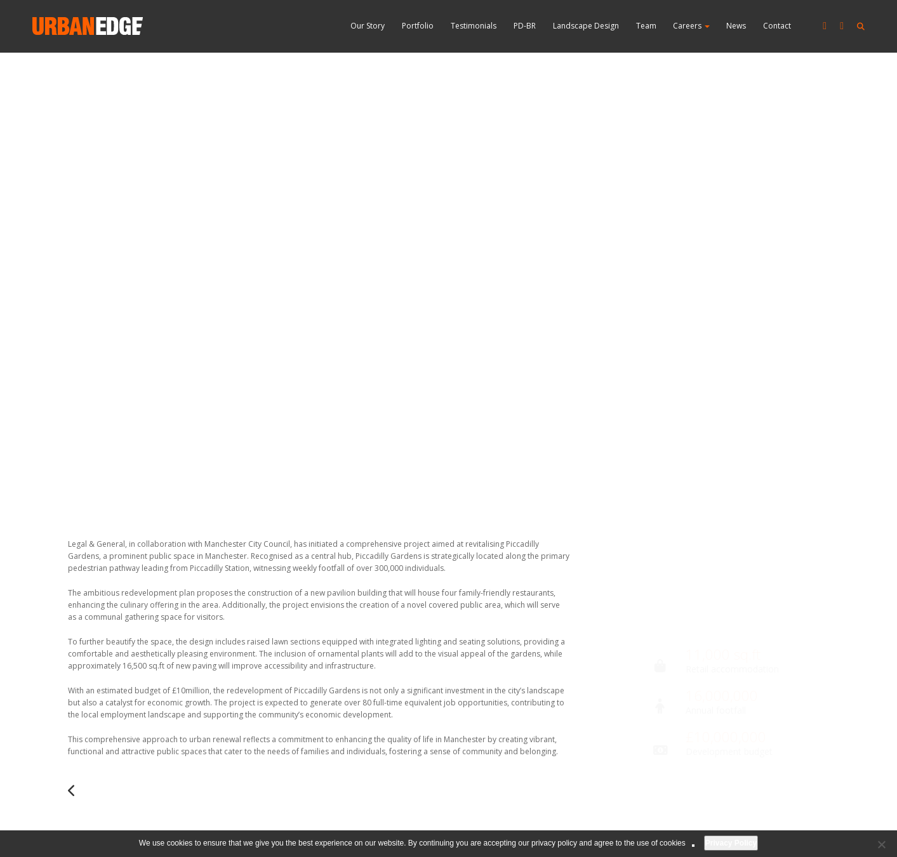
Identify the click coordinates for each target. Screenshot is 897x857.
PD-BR (525, 25)
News (736, 25)
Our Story (367, 25)
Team (646, 25)
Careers (691, 25)
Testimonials (473, 25)
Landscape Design (586, 25)
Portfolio (418, 25)
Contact (777, 25)
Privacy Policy (731, 843)
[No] (881, 844)
